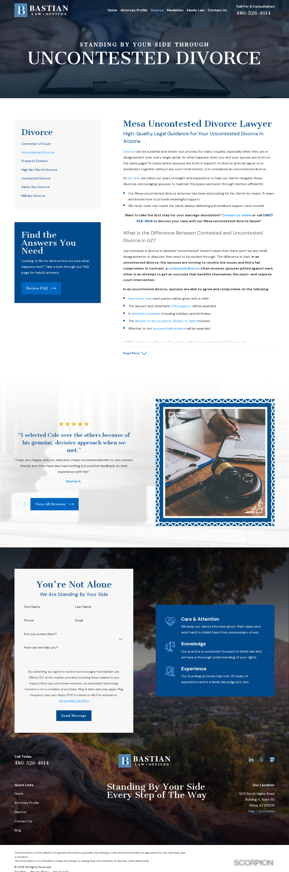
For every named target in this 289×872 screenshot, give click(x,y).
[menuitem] (57, 144)
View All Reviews (48, 504)
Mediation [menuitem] (175, 10)
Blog (17, 830)
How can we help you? (34, 647)
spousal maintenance (169, 328)
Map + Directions (261, 811)
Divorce (129, 151)
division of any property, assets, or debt (165, 321)
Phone (22, 620)
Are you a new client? (33, 634)
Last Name (77, 607)
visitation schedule (145, 313)
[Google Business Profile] (272, 759)
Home (18, 793)
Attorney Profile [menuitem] (133, 10)
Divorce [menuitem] (157, 10)
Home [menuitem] (112, 10)
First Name (25, 607)
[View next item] (18, 504)
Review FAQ (41, 288)
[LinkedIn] (251, 759)
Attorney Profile (26, 803)
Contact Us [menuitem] (217, 10)
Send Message (67, 715)
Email (72, 620)
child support (181, 306)
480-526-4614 (253, 13)
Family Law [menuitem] (195, 10)
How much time (140, 298)
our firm (134, 178)
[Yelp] (261, 759)
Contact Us (23, 821)
